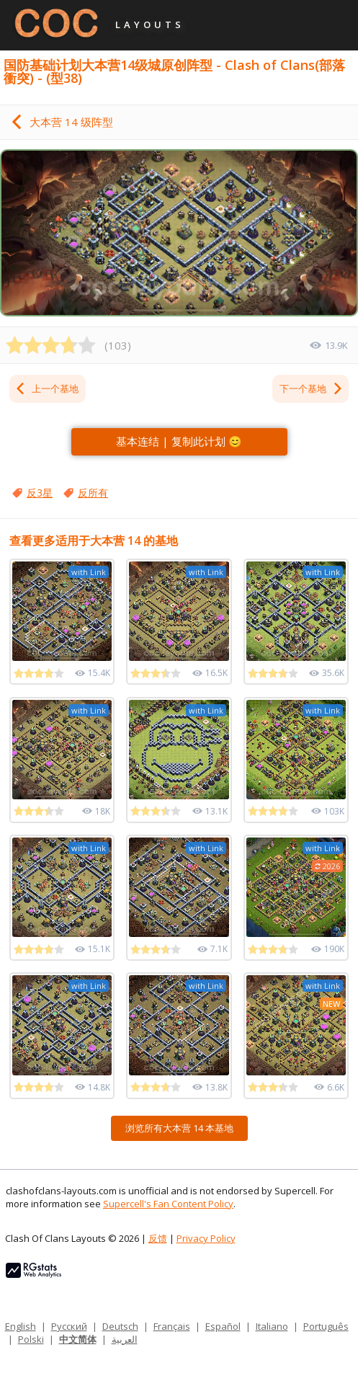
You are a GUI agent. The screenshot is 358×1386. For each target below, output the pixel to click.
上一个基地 (46, 388)
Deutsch (120, 1326)
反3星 (40, 492)
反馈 (157, 1238)
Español (223, 1326)
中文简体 (78, 1339)
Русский (69, 1326)
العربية (125, 1339)
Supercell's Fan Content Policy (168, 1203)
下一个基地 (311, 388)
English (20, 1326)
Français (171, 1326)
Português (326, 1326)
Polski (31, 1339)
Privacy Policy (206, 1238)
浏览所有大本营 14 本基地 (179, 1127)
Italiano (272, 1326)
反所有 (93, 492)
